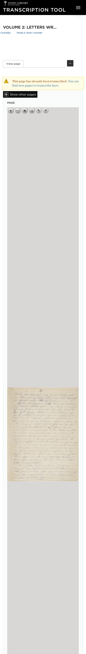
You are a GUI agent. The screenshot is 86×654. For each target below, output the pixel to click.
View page (15, 63)
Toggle (70, 63)
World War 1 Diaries (30, 32)
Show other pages (23, 94)
